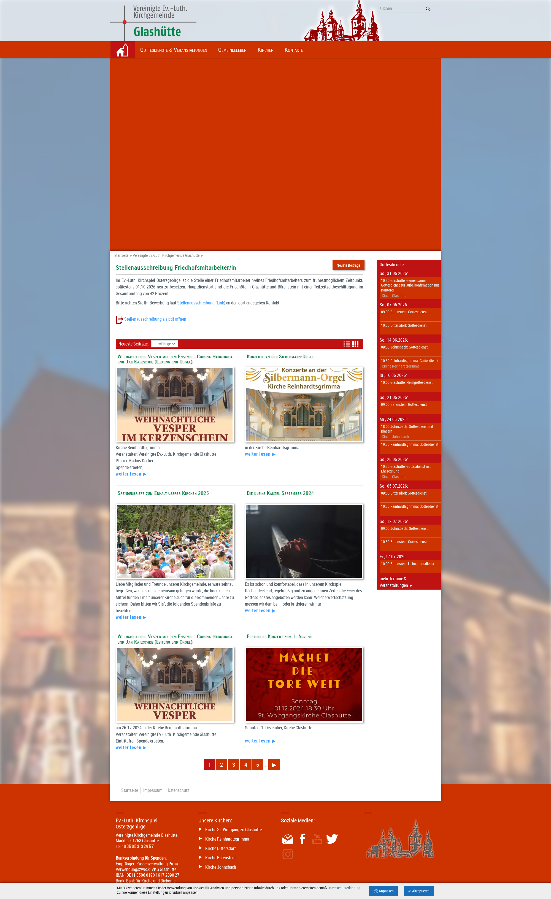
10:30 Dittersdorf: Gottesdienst (403, 325)
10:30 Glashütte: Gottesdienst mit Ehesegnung (406, 469)
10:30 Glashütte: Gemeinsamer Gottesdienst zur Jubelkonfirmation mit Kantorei (410, 285)
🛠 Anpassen (383, 891)
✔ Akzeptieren (419, 891)
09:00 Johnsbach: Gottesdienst (404, 346)
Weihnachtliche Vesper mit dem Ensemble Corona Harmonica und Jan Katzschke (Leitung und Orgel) (175, 359)
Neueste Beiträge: (134, 344)
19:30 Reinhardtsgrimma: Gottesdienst (409, 444)
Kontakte (294, 49)
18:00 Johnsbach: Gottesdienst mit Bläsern (407, 429)
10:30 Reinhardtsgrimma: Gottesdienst (409, 360)
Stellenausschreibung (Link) (201, 303)
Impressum (153, 790)
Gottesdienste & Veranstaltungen (173, 49)
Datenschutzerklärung (344, 887)
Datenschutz (178, 790)
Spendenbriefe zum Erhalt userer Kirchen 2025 (163, 493)
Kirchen (266, 49)
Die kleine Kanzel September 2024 (280, 493)
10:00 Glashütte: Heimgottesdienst (407, 382)
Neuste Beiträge (348, 265)
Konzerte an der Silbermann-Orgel (280, 356)
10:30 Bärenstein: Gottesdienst (404, 541)
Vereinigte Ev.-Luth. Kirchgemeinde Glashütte (166, 255)
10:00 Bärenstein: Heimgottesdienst (407, 563)
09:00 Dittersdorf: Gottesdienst (403, 492)
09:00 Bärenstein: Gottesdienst (404, 311)
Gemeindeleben (232, 49)
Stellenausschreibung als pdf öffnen (154, 319)
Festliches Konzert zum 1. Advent (279, 636)
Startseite (121, 255)
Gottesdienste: (392, 264)
